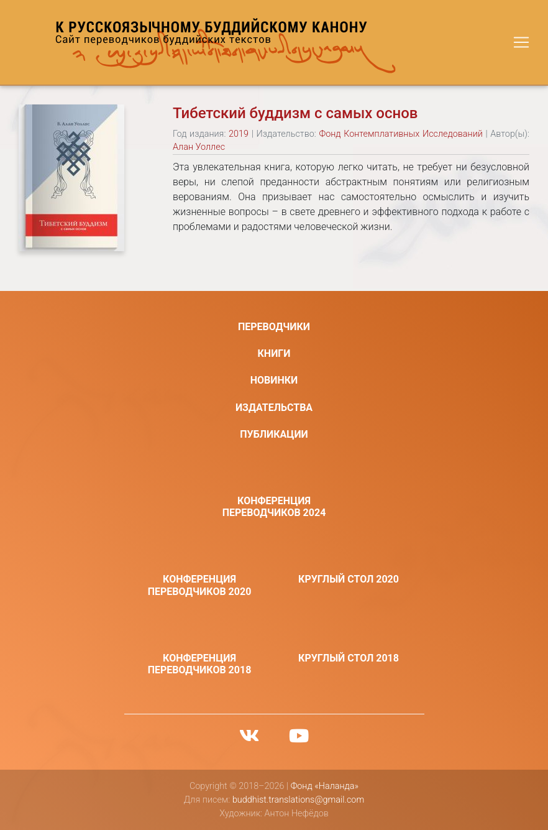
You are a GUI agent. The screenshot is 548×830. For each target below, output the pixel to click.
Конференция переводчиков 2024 (274, 507)
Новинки (274, 380)
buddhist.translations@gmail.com (298, 800)
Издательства (274, 407)
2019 (239, 134)
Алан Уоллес (199, 147)
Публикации (274, 434)
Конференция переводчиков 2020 (200, 585)
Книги (274, 353)
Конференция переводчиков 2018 (200, 664)
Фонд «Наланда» (324, 786)
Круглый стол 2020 (348, 579)
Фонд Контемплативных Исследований (400, 134)
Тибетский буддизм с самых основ (295, 113)
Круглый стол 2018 (348, 658)
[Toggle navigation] (521, 42)
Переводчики (274, 327)
